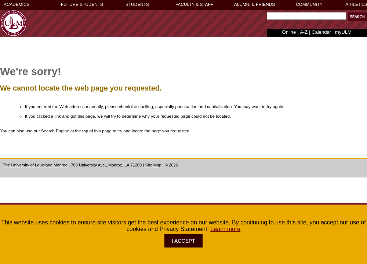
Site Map (153, 165)
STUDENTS (137, 4)
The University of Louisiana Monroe (35, 165)
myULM (343, 32)
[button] (357, 16)
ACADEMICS (16, 4)
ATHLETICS (356, 4)
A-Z (304, 32)
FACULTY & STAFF (194, 4)
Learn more (225, 229)
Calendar (321, 32)
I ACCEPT (183, 241)
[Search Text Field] (306, 16)
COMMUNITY (309, 4)
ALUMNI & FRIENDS (254, 4)
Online (289, 32)
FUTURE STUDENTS (82, 4)
